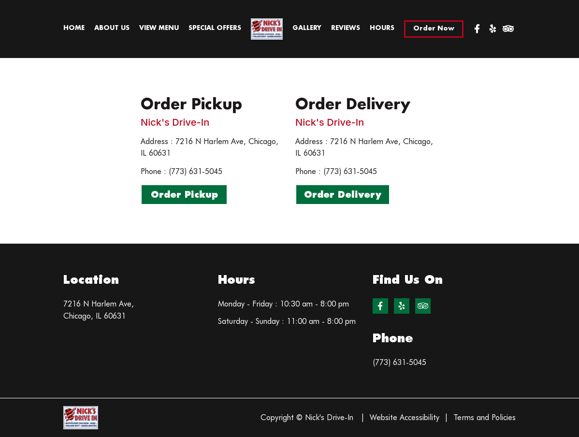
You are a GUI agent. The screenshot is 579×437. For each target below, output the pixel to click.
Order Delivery (342, 194)
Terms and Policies (484, 417)
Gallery (306, 28)
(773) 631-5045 (399, 362)
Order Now (433, 28)
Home (74, 28)
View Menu (159, 28)
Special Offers (214, 28)
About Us (112, 28)
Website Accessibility (404, 417)
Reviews (345, 28)
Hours (382, 28)
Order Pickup (184, 194)
